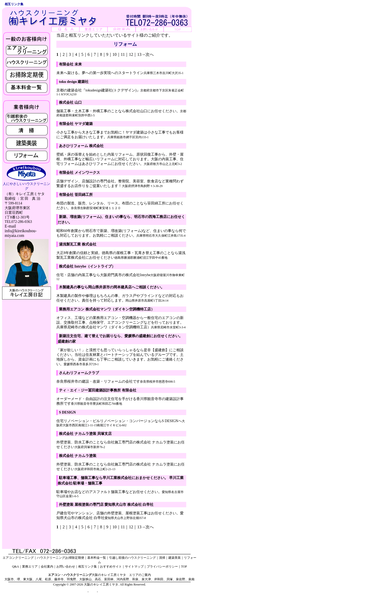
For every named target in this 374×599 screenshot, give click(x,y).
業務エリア (30, 566)
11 (123, 54)
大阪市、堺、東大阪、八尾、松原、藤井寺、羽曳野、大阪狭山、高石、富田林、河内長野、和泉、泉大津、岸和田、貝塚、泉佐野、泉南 (99, 579)
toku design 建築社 (74, 82)
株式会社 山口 (70, 102)
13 (139, 54)
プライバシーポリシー (162, 566)
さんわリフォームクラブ (79, 373)
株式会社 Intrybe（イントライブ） (87, 266)
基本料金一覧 (96, 558)
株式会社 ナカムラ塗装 (77, 456)
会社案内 (47, 566)
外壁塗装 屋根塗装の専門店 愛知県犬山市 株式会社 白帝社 (106, 505)
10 (114, 54)
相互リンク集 (87, 566)
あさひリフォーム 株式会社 (81, 146)
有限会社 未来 (70, 64)
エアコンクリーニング (18, 558)
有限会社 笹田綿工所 (76, 195)
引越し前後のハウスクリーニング (132, 558)
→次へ (147, 54)
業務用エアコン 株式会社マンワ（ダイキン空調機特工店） (107, 309)
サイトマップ (134, 566)
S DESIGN (67, 412)
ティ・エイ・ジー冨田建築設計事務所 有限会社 (97, 390)
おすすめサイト (111, 566)
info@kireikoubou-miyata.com (21, 233)
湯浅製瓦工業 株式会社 (77, 244)
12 (131, 54)
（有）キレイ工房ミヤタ (25, 194)
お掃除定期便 (74, 558)
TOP (184, 566)
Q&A (15, 566)
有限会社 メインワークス (79, 173)
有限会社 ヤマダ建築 (76, 124)
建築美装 (174, 558)
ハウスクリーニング (51, 558)
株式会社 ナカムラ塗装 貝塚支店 (85, 434)
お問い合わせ (65, 566)
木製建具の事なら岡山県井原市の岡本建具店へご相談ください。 (111, 287)
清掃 (162, 558)
